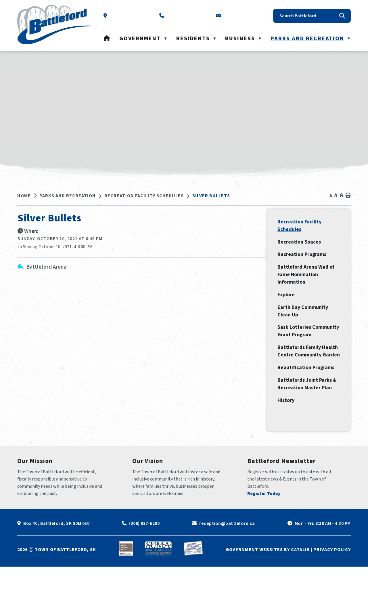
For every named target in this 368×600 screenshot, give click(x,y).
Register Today (264, 527)
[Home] (107, 38)
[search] (307, 16)
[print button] (348, 196)
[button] (342, 16)
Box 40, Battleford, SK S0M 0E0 (56, 557)
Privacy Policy (332, 583)
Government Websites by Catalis (268, 583)
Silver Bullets (211, 196)
